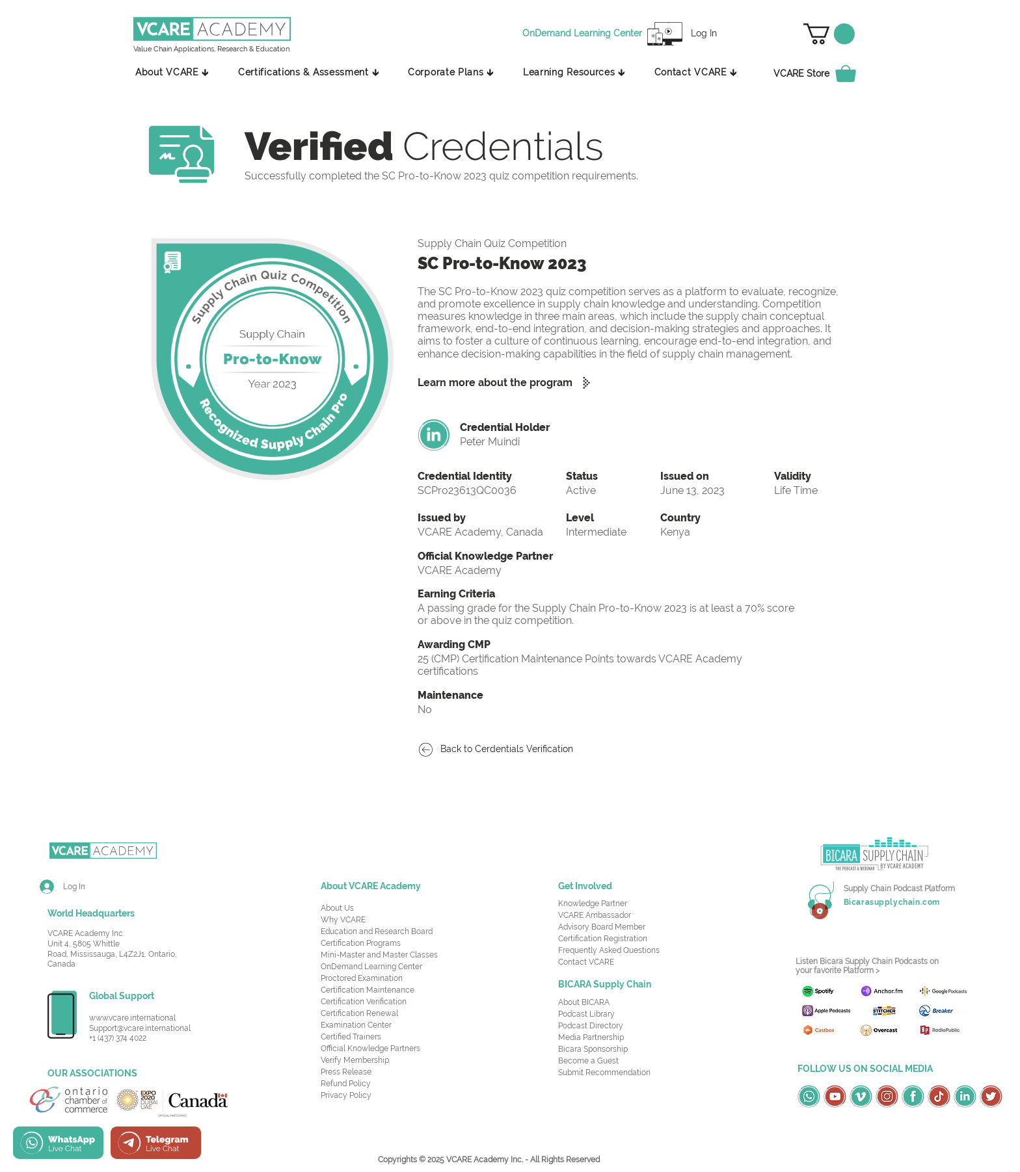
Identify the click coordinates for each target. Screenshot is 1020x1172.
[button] (829, 33)
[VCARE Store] (822, 73)
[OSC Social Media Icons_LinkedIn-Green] (965, 1096)
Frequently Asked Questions (609, 950)
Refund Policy (346, 1083)
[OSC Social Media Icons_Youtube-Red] (835, 1096)
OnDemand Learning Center (371, 966)
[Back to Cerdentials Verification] (502, 750)
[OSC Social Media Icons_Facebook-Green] (913, 1096)
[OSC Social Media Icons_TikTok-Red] (939, 1096)
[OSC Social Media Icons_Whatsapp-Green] (809, 1096)
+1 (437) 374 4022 (117, 1038)
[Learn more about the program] (509, 382)
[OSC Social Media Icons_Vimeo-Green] (861, 1096)
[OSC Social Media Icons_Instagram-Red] (887, 1096)
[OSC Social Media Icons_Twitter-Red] (991, 1096)
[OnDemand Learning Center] (584, 34)
